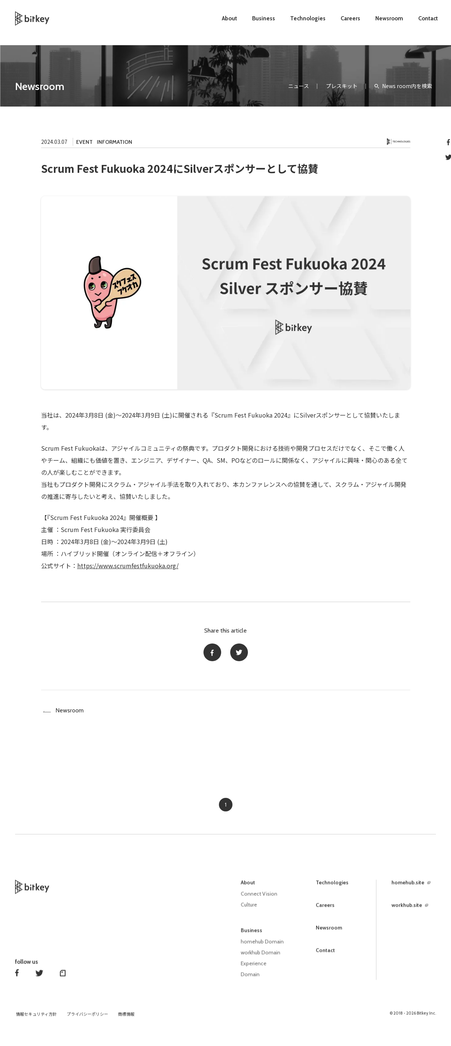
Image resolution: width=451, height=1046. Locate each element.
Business (263, 18)
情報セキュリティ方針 (36, 1017)
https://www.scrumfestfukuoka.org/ (128, 565)
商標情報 (126, 1017)
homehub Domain (262, 945)
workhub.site (406, 910)
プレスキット (342, 86)
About (229, 18)
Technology (398, 141)
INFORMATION (114, 142)
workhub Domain (260, 956)
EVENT (84, 142)
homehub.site (407, 887)
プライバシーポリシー (87, 1017)
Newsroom (389, 18)
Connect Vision (259, 898)
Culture (249, 909)
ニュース (298, 86)
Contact (428, 18)
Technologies (308, 18)
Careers (350, 18)
